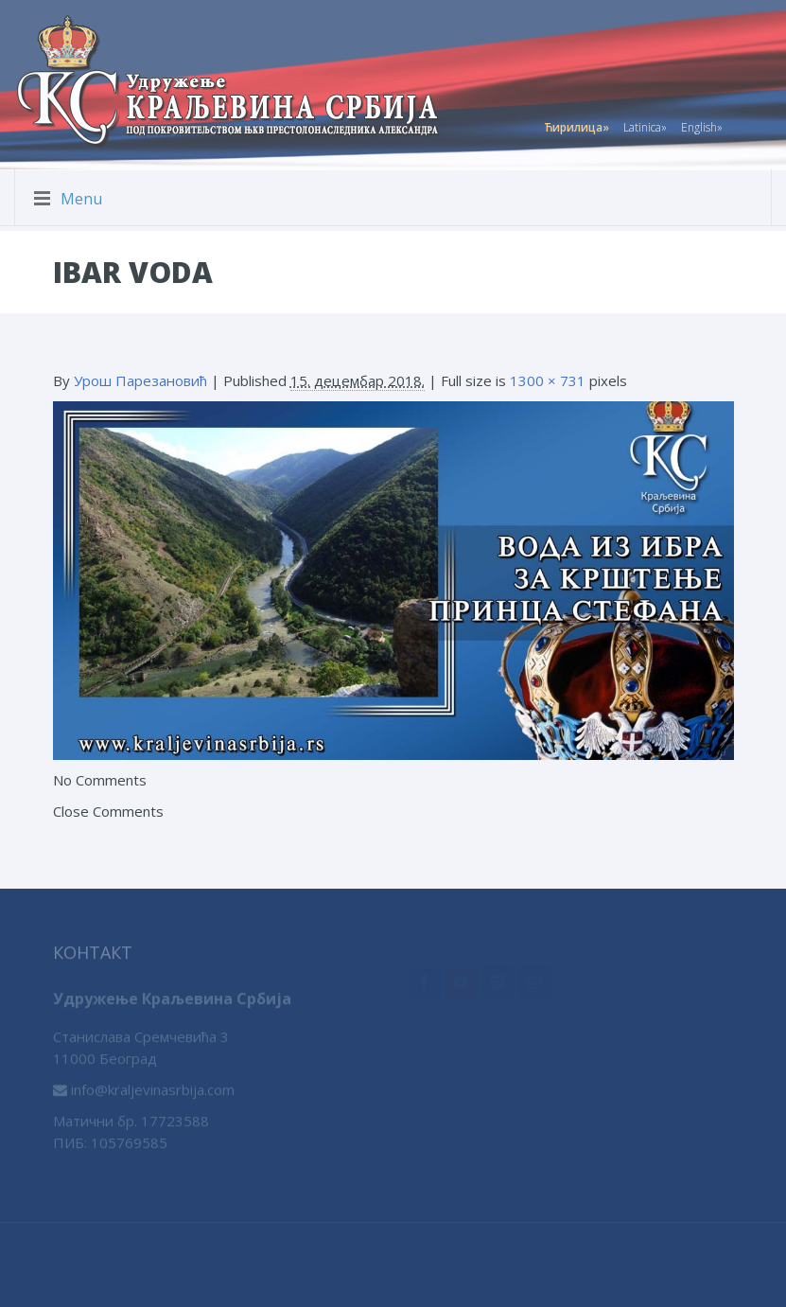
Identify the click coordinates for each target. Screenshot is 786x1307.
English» (702, 124)
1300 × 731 (547, 380)
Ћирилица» (576, 124)
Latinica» (645, 124)
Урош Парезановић (140, 380)
